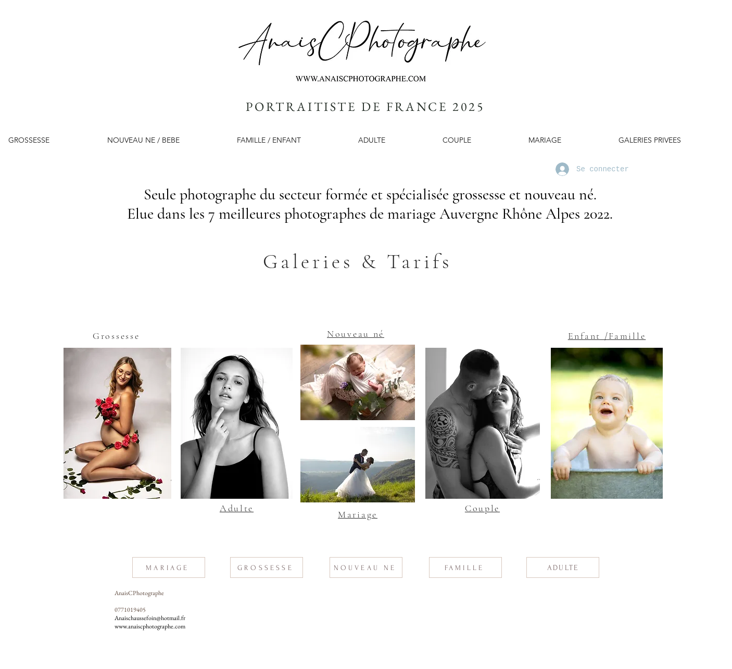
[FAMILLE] (465, 567)
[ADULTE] (562, 567)
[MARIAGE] (168, 567)
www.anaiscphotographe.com (150, 626)
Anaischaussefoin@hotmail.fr (150, 618)
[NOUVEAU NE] (366, 567)
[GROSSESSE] (266, 567)
